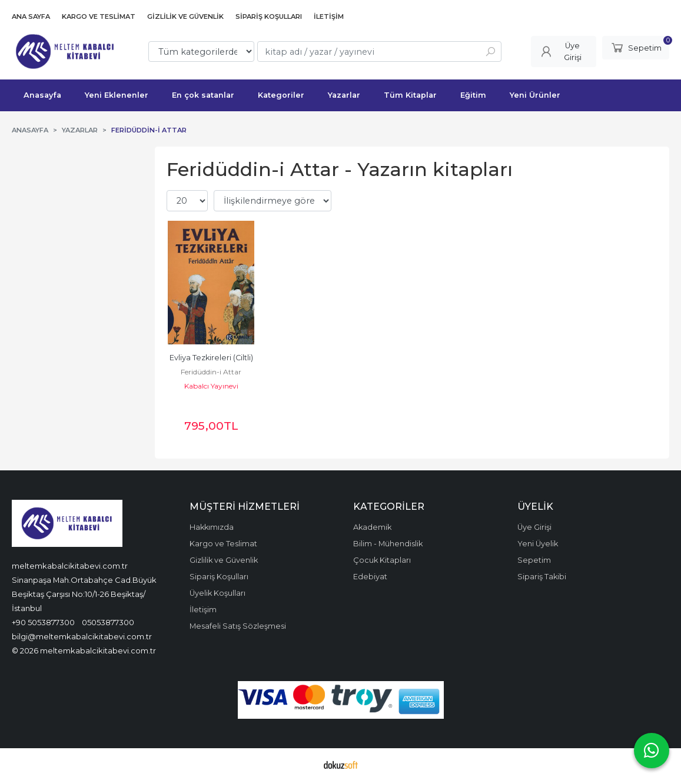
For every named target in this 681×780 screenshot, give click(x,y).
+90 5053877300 (43, 622)
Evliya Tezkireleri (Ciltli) (211, 357)
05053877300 (108, 622)
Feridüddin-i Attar (211, 371)
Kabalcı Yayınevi (211, 385)
